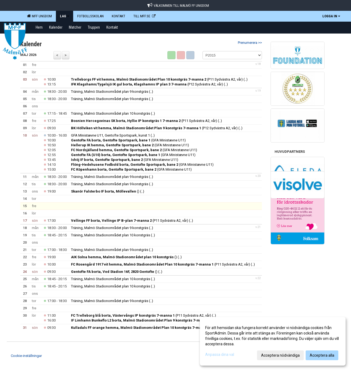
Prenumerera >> (250, 43)
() (105, 191)
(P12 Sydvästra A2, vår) (147, 84)
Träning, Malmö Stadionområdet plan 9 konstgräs (109, 92)
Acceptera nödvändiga (280, 355)
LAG (64, 16)
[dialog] (273, 341)
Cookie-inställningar (26, 356)
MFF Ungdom (39, 16)
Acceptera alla (322, 355)
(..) (246, 79)
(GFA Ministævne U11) (128, 140)
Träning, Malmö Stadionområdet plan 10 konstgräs (110, 113)
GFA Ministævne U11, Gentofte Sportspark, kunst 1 (110, 135)
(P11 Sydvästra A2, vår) (157, 79)
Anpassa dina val (219, 354)
